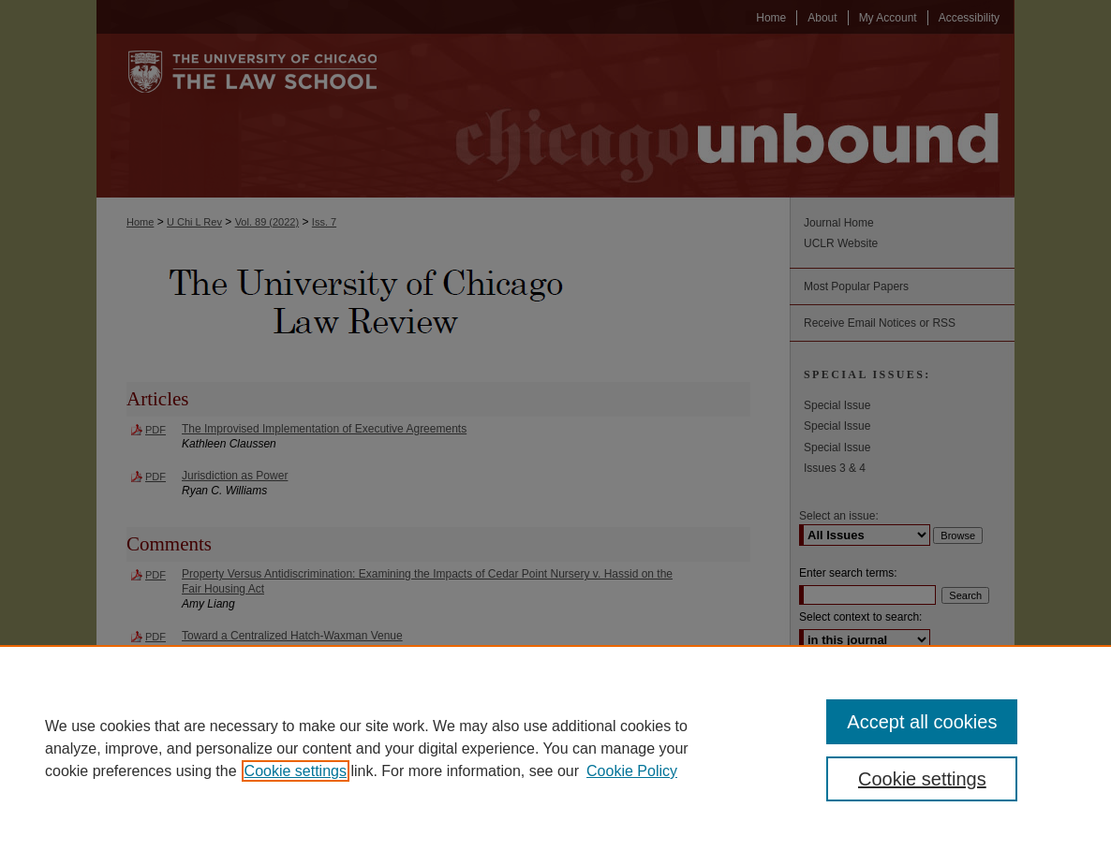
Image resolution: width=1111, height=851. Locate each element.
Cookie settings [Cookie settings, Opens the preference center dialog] (922, 779)
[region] (555, 748)
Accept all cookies (922, 722)
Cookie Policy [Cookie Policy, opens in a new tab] (631, 771)
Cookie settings (295, 771)
